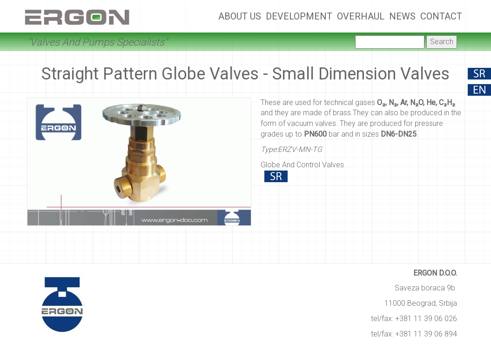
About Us (239, 16)
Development (299, 16)
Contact (441, 16)
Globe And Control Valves (302, 164)
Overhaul (360, 16)
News (402, 16)
